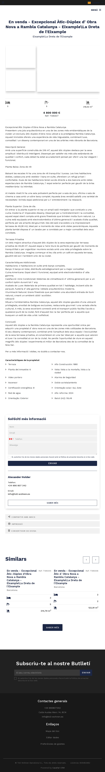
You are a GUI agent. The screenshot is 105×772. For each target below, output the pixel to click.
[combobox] (52, 439)
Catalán (95, 3)
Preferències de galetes (52, 744)
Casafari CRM (58, 768)
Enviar (52, 463)
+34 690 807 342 (17, 485)
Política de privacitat (68, 457)
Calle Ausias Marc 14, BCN (52, 712)
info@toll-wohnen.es (19, 494)
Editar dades (52, 737)
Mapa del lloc (52, 731)
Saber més (52, 503)
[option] (29, 590)
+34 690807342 (52, 708)
